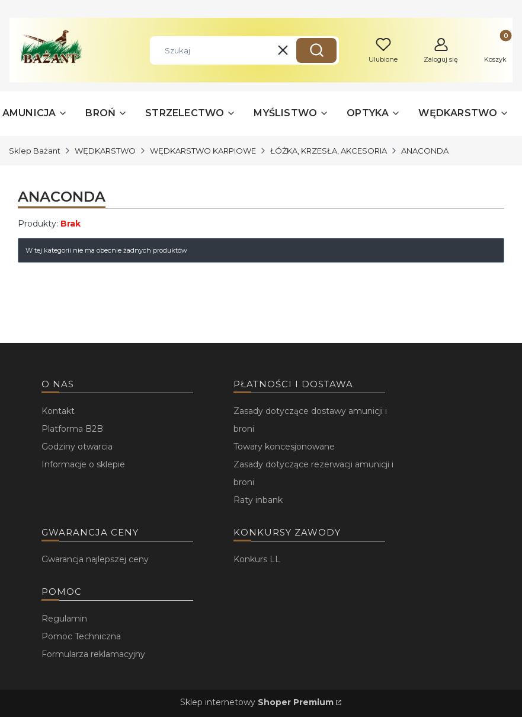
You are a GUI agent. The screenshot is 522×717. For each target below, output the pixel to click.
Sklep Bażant (34, 150)
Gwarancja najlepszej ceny (95, 559)
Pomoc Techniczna (81, 636)
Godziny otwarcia (77, 446)
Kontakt (58, 411)
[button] (316, 50)
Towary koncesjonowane (284, 446)
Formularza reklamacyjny (93, 654)
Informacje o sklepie (83, 464)
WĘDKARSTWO (105, 150)
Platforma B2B (72, 428)
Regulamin (64, 618)
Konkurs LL (256, 559)
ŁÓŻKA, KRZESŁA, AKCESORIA (328, 150)
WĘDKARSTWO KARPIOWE (203, 150)
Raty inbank (258, 500)
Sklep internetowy (257, 702)
